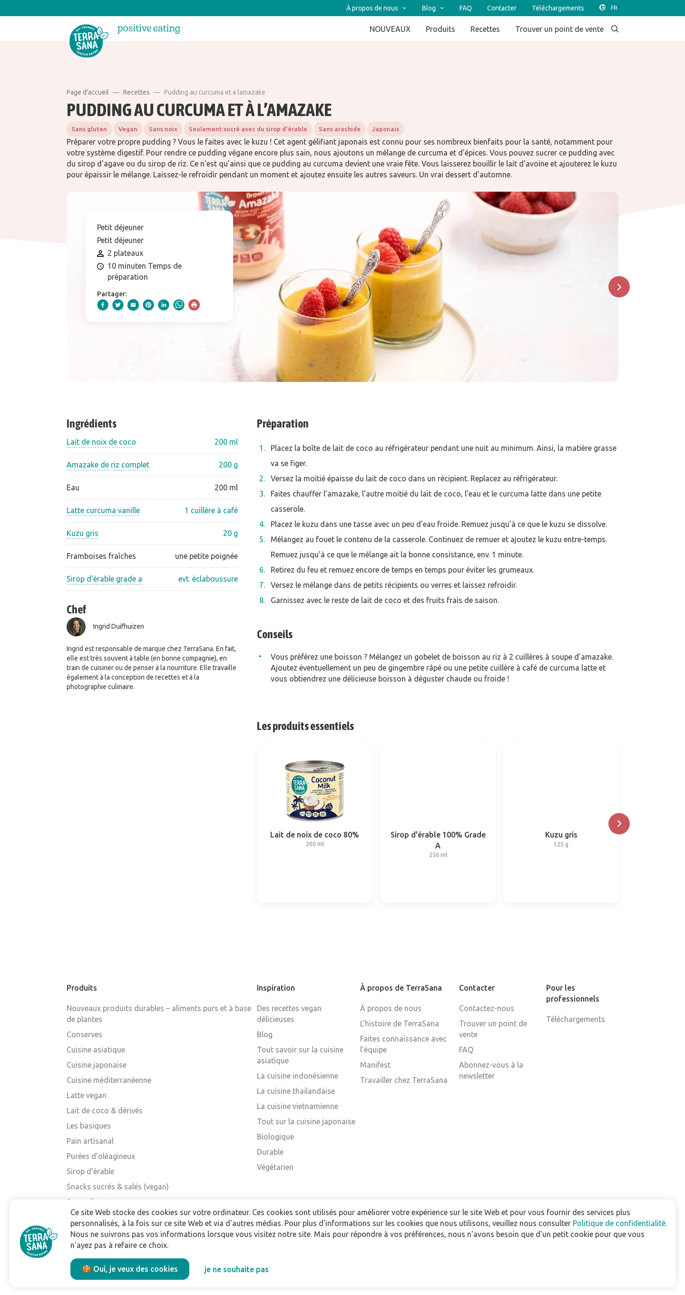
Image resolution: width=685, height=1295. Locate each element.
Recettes (136, 92)
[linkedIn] (163, 305)
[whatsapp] (179, 305)
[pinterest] (148, 305)
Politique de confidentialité (619, 1223)
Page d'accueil (88, 92)
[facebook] (102, 305)
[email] (133, 305)
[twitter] (118, 305)
